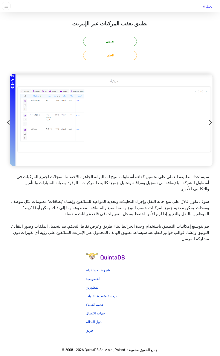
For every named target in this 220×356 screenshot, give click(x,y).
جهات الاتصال (95, 313)
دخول (207, 6)
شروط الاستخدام (98, 270)
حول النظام (94, 322)
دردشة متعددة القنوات (101, 296)
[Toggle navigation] (6, 6)
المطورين (92, 287)
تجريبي (110, 41)
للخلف (110, 55)
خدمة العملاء (95, 305)
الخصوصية (93, 279)
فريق (89, 330)
